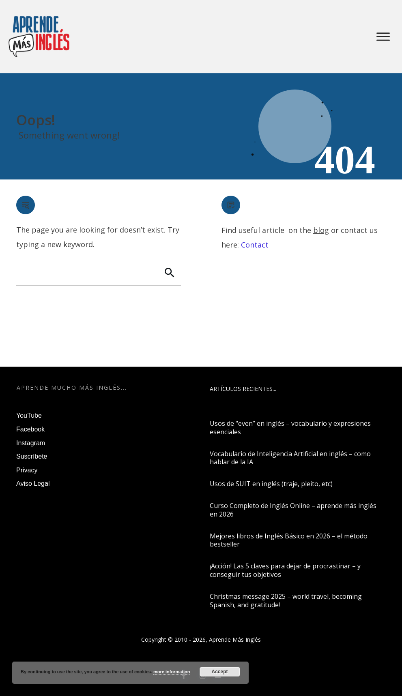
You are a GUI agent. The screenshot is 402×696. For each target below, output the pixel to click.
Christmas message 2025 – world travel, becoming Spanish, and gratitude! (286, 600)
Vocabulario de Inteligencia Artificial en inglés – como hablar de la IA (290, 458)
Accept (220, 672)
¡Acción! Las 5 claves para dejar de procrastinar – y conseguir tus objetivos (285, 570)
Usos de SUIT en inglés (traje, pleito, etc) (271, 483)
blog (321, 230)
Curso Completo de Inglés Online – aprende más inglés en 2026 (293, 510)
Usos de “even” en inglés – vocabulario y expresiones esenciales (290, 427)
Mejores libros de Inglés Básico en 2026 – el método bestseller (289, 540)
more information (171, 671)
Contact (255, 245)
